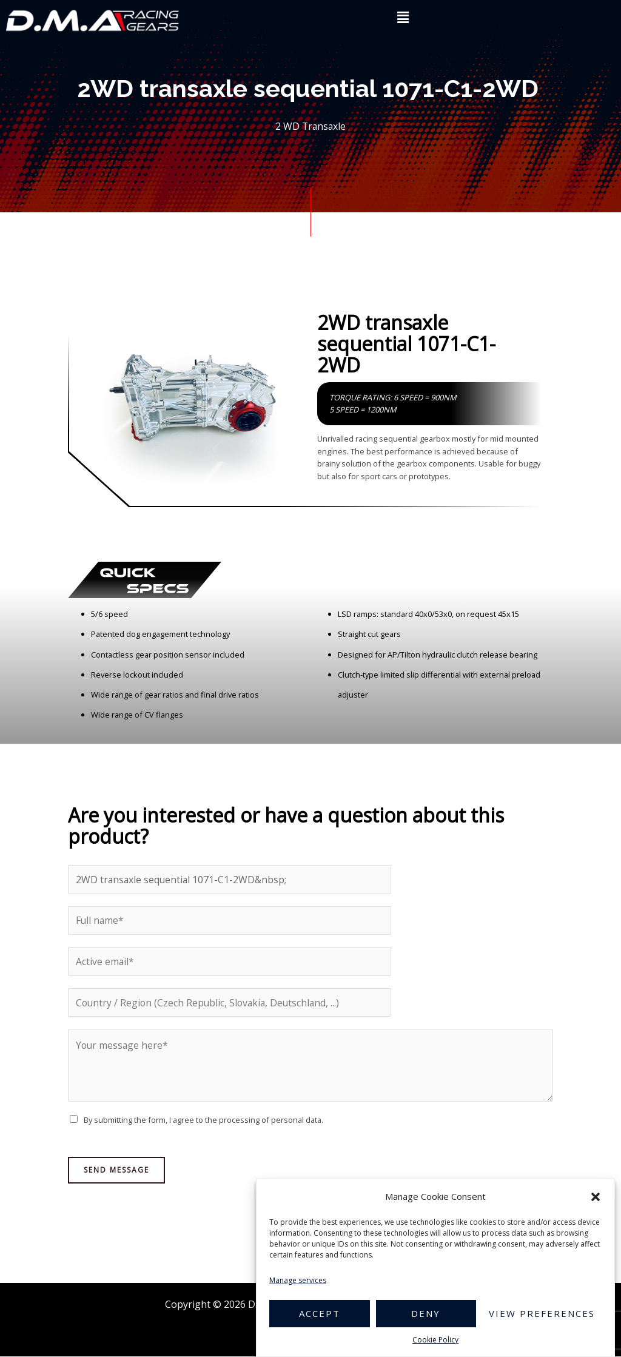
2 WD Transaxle (311, 126)
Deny (425, 1313)
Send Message (116, 1170)
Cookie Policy (435, 1340)
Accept (319, 1313)
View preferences (542, 1313)
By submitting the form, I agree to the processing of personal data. (203, 1121)
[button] (595, 1197)
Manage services (297, 1280)
